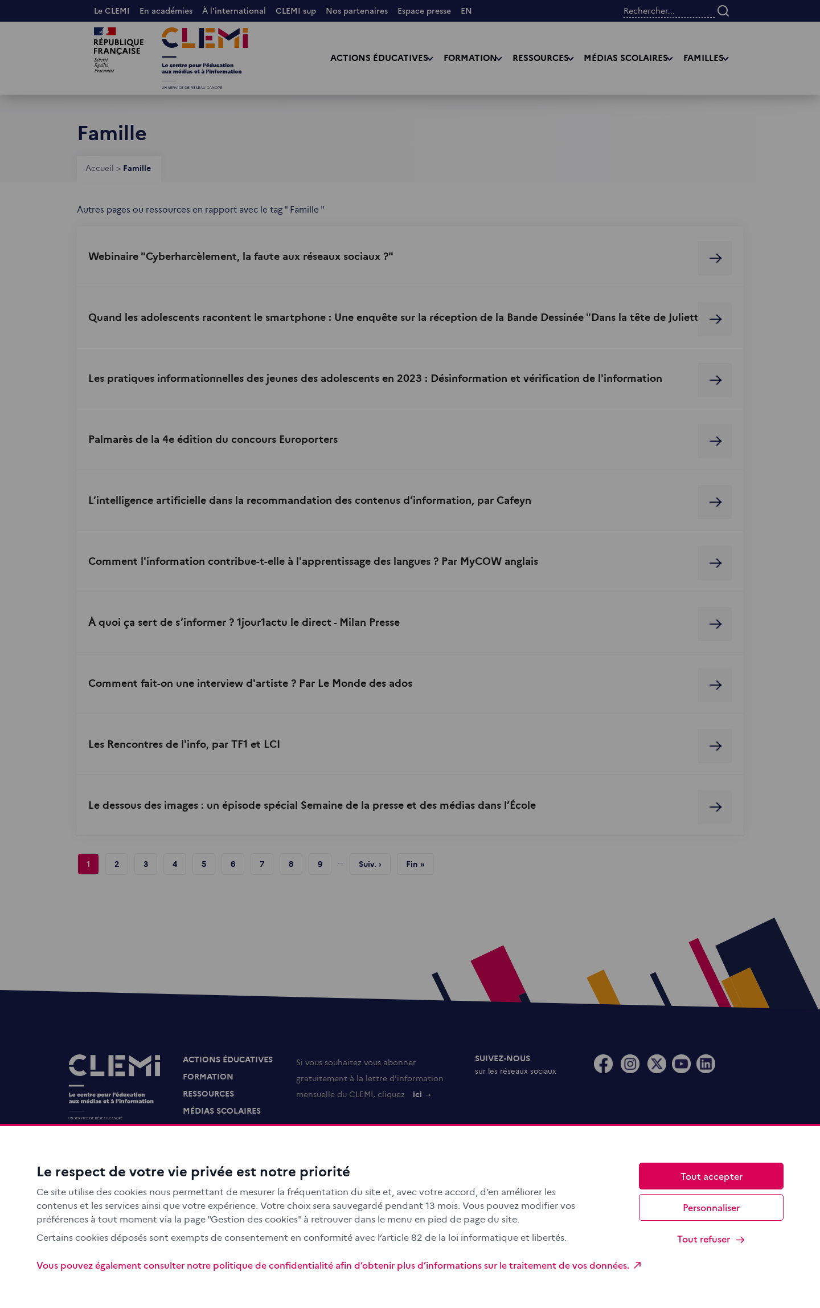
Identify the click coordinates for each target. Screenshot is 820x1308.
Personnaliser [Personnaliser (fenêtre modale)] (711, 1207)
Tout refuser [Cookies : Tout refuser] (711, 1238)
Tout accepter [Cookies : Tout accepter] (711, 1176)
